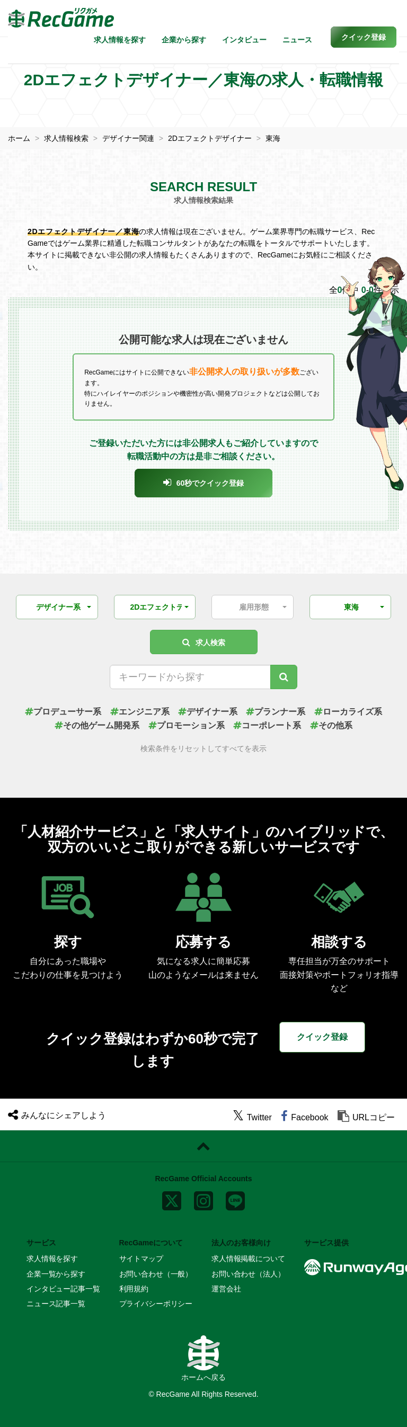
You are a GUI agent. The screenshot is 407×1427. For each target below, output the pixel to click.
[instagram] (203, 1199)
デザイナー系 (207, 711)
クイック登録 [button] (322, 1036)
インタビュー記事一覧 (63, 1289)
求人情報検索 (66, 138)
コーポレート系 (267, 725)
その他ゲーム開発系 (97, 725)
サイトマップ (141, 1258)
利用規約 (133, 1289)
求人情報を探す (120, 39)
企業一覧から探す (55, 1274)
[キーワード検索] (283, 677)
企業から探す (184, 39)
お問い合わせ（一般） (156, 1274)
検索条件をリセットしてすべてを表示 (203, 749)
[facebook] (304, 1117)
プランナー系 (275, 711)
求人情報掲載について (248, 1258)
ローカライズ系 (348, 711)
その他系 (331, 725)
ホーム (19, 138)
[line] (235, 1199)
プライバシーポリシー (156, 1303)
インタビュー (244, 39)
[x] (171, 1199)
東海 (273, 138)
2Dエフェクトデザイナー (210, 138)
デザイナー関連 (128, 138)
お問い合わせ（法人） (248, 1274)
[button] (363, 37)
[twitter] (252, 1117)
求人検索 (203, 642)
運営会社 (226, 1289)
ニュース (297, 39)
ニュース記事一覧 (55, 1303)
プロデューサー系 (63, 711)
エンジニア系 (140, 711)
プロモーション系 (186, 725)
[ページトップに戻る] (203, 1146)
